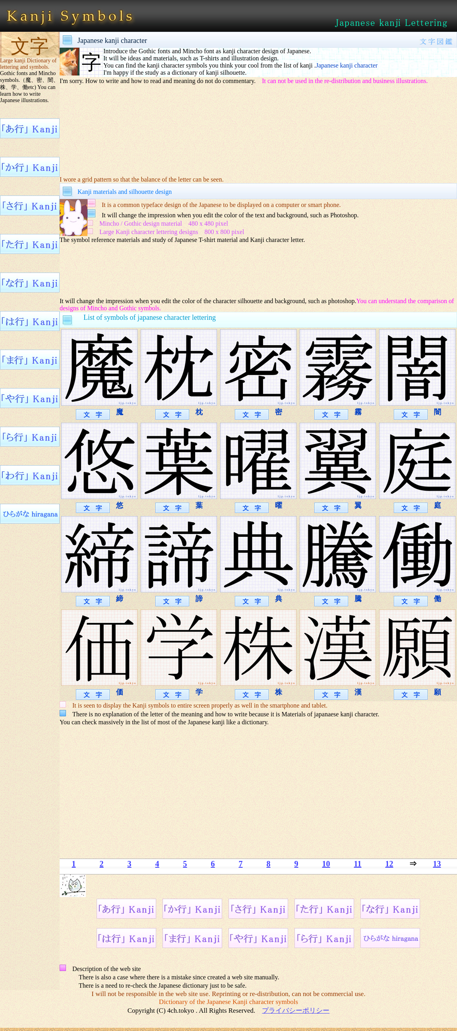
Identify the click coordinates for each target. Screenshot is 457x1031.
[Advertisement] (209, 270)
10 (326, 863)
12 (389, 863)
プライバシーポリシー (295, 1010)
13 (437, 863)
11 (358, 863)
